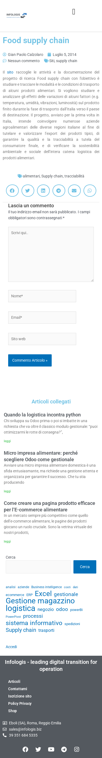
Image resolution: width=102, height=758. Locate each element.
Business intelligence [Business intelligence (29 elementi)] (46, 587)
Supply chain (52, 176)
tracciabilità (74, 176)
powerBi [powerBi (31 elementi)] (76, 610)
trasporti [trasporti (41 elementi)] (46, 630)
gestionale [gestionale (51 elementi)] (66, 594)
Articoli (14, 681)
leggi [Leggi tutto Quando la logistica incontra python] (7, 441)
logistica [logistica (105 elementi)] (20, 608)
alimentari (31, 176)
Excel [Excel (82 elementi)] (43, 594)
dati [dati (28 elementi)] (75, 587)
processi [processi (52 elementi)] (33, 616)
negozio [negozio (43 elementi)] (46, 609)
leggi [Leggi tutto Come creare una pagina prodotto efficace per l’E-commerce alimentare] (7, 541)
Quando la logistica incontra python (42, 415)
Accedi (11, 647)
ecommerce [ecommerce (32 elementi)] (15, 595)
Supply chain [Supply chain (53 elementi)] (21, 630)
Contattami (17, 689)
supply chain (66, 61)
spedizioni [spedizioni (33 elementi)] (72, 624)
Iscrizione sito (20, 696)
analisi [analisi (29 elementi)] (11, 587)
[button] (73, 11)
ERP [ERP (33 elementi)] (29, 595)
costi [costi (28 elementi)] (67, 587)
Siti (51, 61)
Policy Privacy (20, 703)
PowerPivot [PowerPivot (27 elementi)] (13, 617)
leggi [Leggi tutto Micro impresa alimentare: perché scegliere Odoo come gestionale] (7, 491)
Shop (12, 711)
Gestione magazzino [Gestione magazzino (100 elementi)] (40, 601)
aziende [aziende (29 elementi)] (23, 587)
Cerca (11, 557)
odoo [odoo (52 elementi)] (62, 609)
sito (11, 72)
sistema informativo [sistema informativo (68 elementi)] (34, 623)
